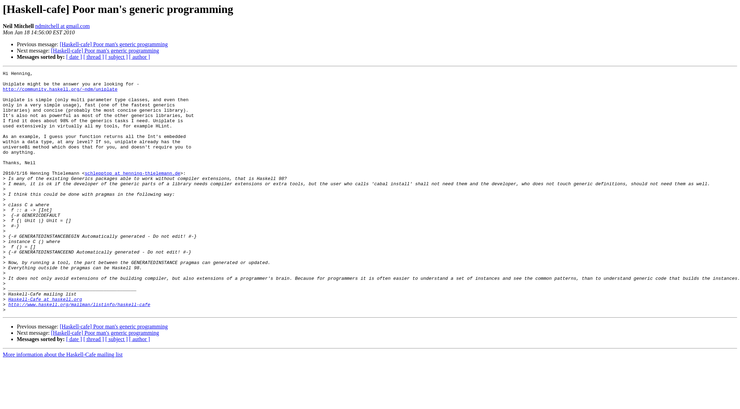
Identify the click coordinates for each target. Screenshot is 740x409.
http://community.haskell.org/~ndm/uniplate (60, 93)
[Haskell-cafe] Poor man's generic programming (114, 44)
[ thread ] (93, 57)
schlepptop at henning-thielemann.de (132, 194)
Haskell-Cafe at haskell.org (45, 345)
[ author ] (139, 57)
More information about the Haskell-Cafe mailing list (63, 403)
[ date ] (74, 57)
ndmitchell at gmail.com (62, 26)
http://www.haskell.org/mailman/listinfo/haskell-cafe (79, 351)
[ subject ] (116, 57)
